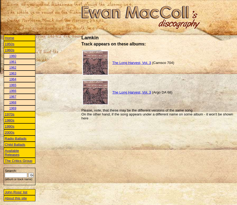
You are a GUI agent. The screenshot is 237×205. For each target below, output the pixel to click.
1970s (9, 114)
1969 (12, 108)
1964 (12, 79)
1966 (12, 91)
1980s (9, 120)
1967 (12, 97)
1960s (9, 50)
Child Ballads (15, 145)
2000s (9, 132)
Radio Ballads (15, 139)
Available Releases (12, 153)
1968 (12, 102)
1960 (12, 56)
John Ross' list (16, 192)
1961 (12, 62)
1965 (12, 85)
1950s (9, 44)
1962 (12, 67)
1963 (12, 73)
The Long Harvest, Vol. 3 (131, 63)
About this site (16, 198)
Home (9, 38)
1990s (9, 126)
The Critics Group (18, 161)
